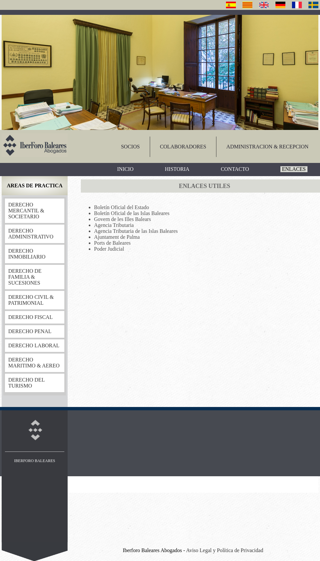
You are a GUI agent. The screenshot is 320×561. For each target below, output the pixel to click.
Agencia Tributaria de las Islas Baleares (136, 231)
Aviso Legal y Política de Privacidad (224, 550)
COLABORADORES (183, 146)
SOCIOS (130, 146)
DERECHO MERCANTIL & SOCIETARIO (26, 210)
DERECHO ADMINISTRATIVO (30, 233)
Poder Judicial (109, 249)
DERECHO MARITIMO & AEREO (34, 362)
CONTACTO (235, 169)
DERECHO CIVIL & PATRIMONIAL (31, 300)
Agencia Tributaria (114, 225)
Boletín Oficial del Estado (121, 207)
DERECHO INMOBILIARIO (27, 254)
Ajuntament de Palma (117, 237)
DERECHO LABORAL (33, 345)
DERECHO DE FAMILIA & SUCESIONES (25, 277)
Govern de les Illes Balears (122, 219)
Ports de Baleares (112, 243)
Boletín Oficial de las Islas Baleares (132, 213)
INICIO (125, 169)
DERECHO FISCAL (30, 317)
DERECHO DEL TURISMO (26, 383)
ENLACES (294, 169)
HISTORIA (177, 169)
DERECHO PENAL (29, 331)
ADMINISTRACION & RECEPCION (267, 146)
